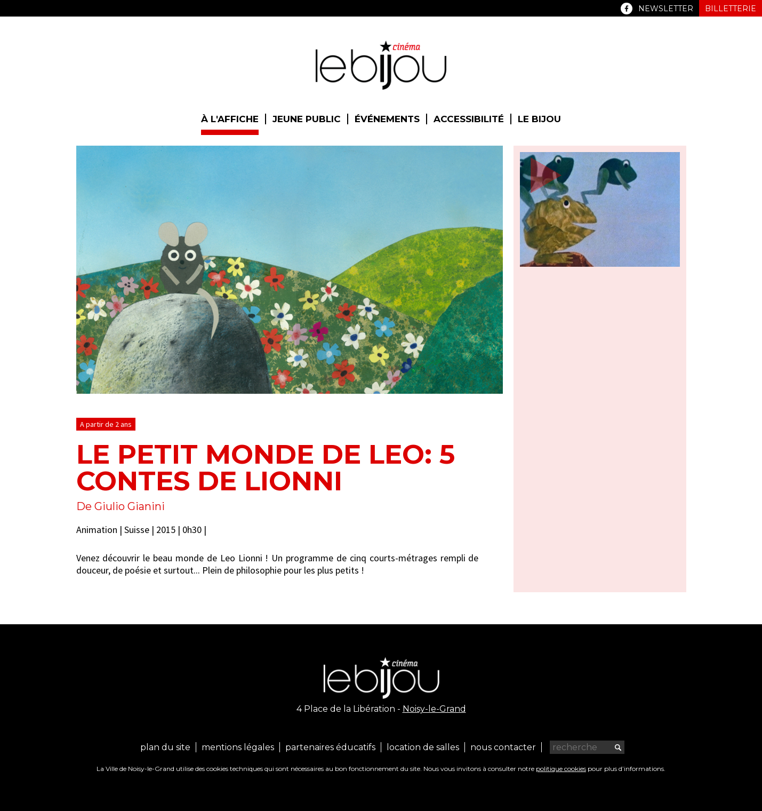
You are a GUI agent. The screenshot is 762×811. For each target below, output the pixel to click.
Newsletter (665, 8)
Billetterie (730, 8)
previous (467, 379)
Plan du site (165, 747)
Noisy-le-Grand (434, 709)
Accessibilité (469, 119)
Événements (387, 119)
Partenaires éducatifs (330, 747)
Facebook (626, 8)
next (480, 379)
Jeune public (306, 119)
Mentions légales (238, 747)
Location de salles (423, 747)
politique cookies (561, 769)
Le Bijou (539, 119)
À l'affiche (230, 119)
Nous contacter (503, 747)
